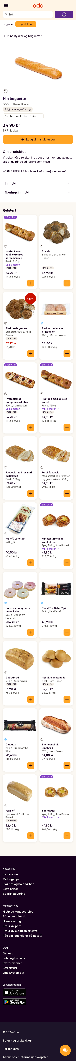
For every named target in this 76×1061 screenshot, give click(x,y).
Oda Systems (14, 972)
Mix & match (14, 264)
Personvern (11, 1048)
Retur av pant (12, 926)
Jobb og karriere (14, 958)
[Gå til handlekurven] (64, 14)
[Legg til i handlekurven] (30, 283)
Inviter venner (12, 963)
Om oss (8, 953)
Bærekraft (10, 968)
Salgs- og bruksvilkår (17, 1040)
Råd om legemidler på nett (22, 935)
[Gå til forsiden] (38, 5)
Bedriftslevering (14, 893)
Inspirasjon (10, 874)
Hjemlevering (12, 921)
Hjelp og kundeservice (18, 911)
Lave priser (10, 889)
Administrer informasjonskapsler (25, 1057)
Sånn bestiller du (14, 916)
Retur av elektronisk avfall (21, 931)
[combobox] (29, 14)
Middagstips (11, 879)
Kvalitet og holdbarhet (18, 884)
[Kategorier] (6, 5)
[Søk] (6, 14)
